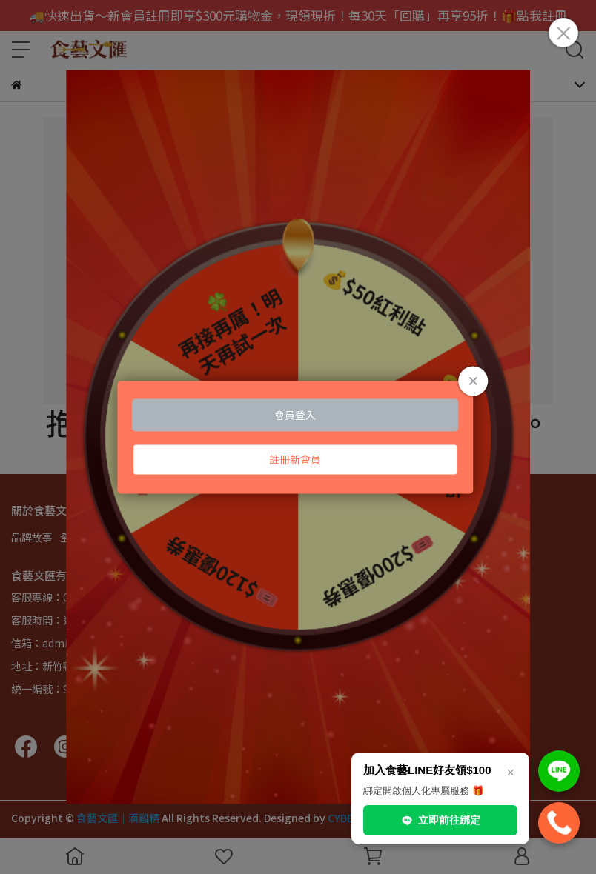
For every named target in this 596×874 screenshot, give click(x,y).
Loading (298, 437)
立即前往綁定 (440, 820)
